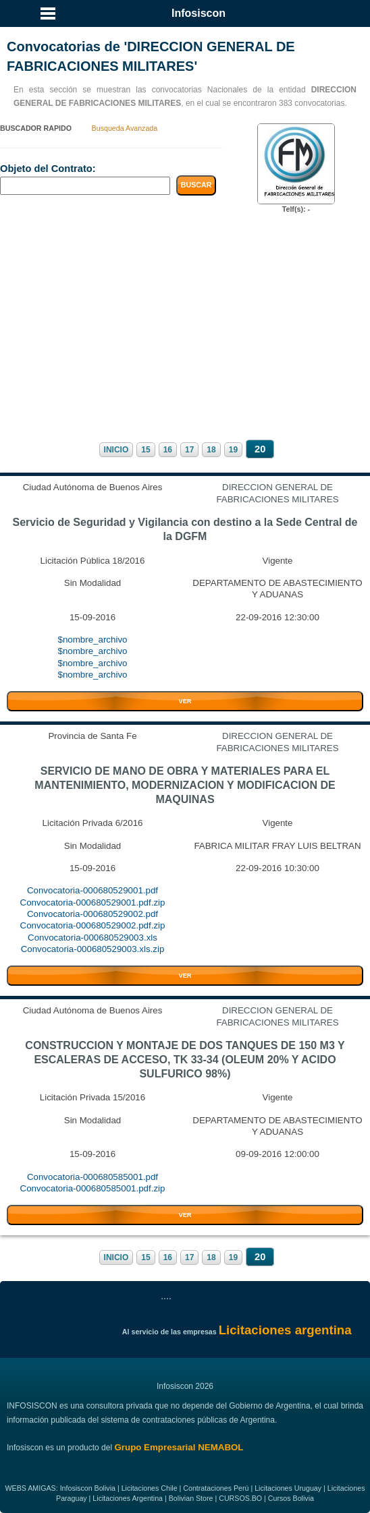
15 (145, 449)
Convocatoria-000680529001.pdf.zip (92, 902)
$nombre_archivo (93, 639)
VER (184, 701)
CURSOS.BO (240, 1498)
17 (189, 449)
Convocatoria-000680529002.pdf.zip (92, 925)
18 (211, 449)
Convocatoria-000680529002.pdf (92, 914)
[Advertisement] (185, 326)
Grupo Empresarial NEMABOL (178, 1447)
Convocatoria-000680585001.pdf (92, 1177)
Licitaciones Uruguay (288, 1488)
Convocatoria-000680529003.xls (92, 937)
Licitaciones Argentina (127, 1498)
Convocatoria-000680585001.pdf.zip (92, 1188)
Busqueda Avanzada (125, 128)
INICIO (116, 449)
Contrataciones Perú (215, 1488)
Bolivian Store (191, 1498)
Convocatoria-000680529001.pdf (92, 890)
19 (233, 449)
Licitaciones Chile (150, 1488)
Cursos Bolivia (291, 1498)
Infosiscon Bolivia (87, 1488)
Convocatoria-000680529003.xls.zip (93, 949)
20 (260, 449)
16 (167, 449)
